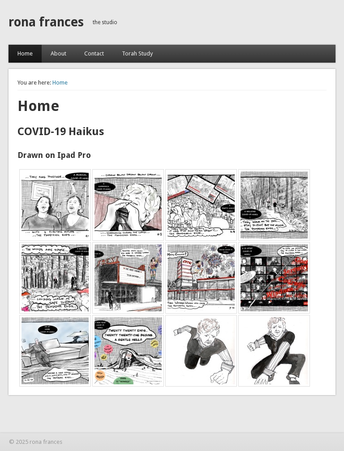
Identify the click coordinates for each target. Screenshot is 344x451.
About (58, 53)
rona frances (46, 22)
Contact (94, 53)
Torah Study (137, 53)
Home (25, 53)
